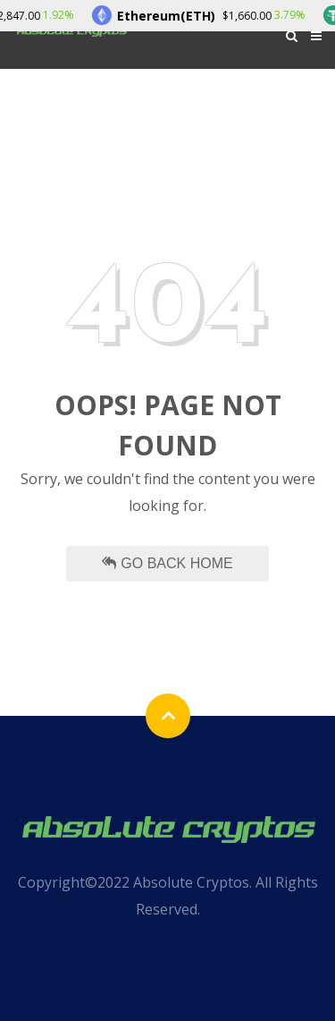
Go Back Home (167, 563)
